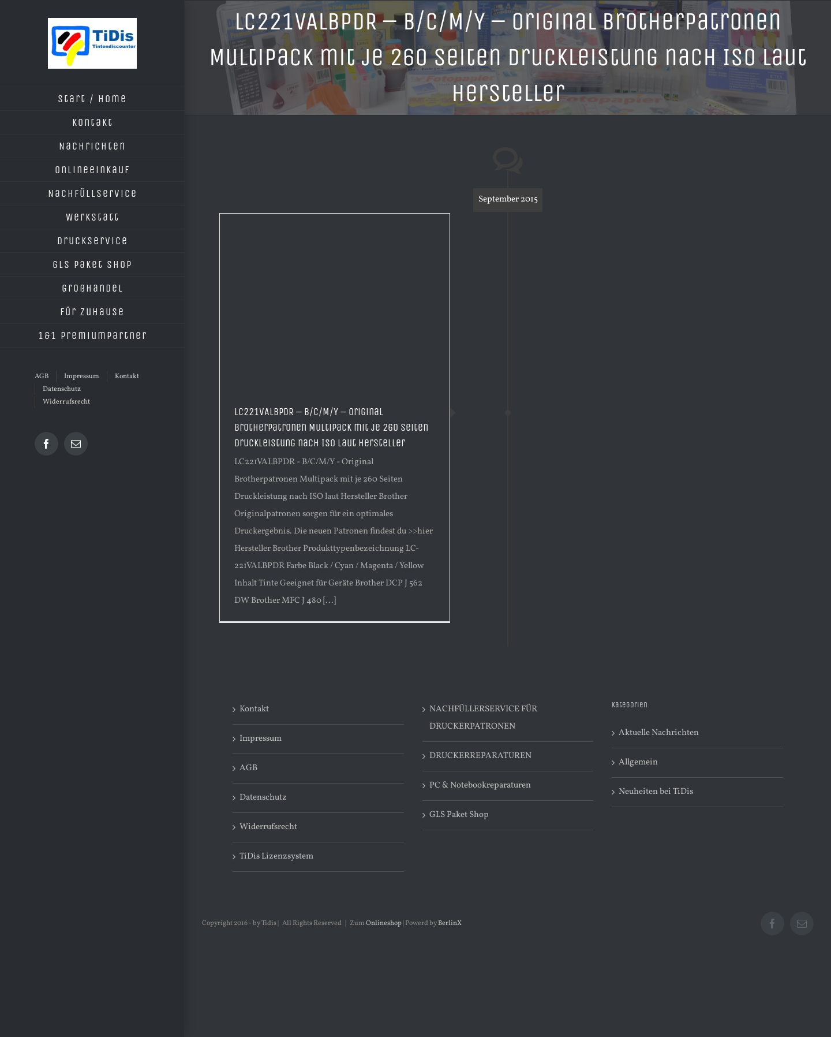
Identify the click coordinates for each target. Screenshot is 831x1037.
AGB (248, 768)
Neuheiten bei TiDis (656, 792)
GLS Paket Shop (459, 815)
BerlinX (450, 923)
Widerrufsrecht (268, 827)
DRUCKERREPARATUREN (480, 756)
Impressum (260, 739)
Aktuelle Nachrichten (659, 733)
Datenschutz (263, 798)
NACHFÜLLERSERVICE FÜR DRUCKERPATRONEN (483, 718)
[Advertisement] (335, 300)
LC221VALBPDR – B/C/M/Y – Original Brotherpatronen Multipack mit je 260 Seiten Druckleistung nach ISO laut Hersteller (331, 427)
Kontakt (254, 709)
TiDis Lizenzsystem (276, 857)
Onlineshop (384, 923)
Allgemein (638, 762)
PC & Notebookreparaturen (480, 785)
